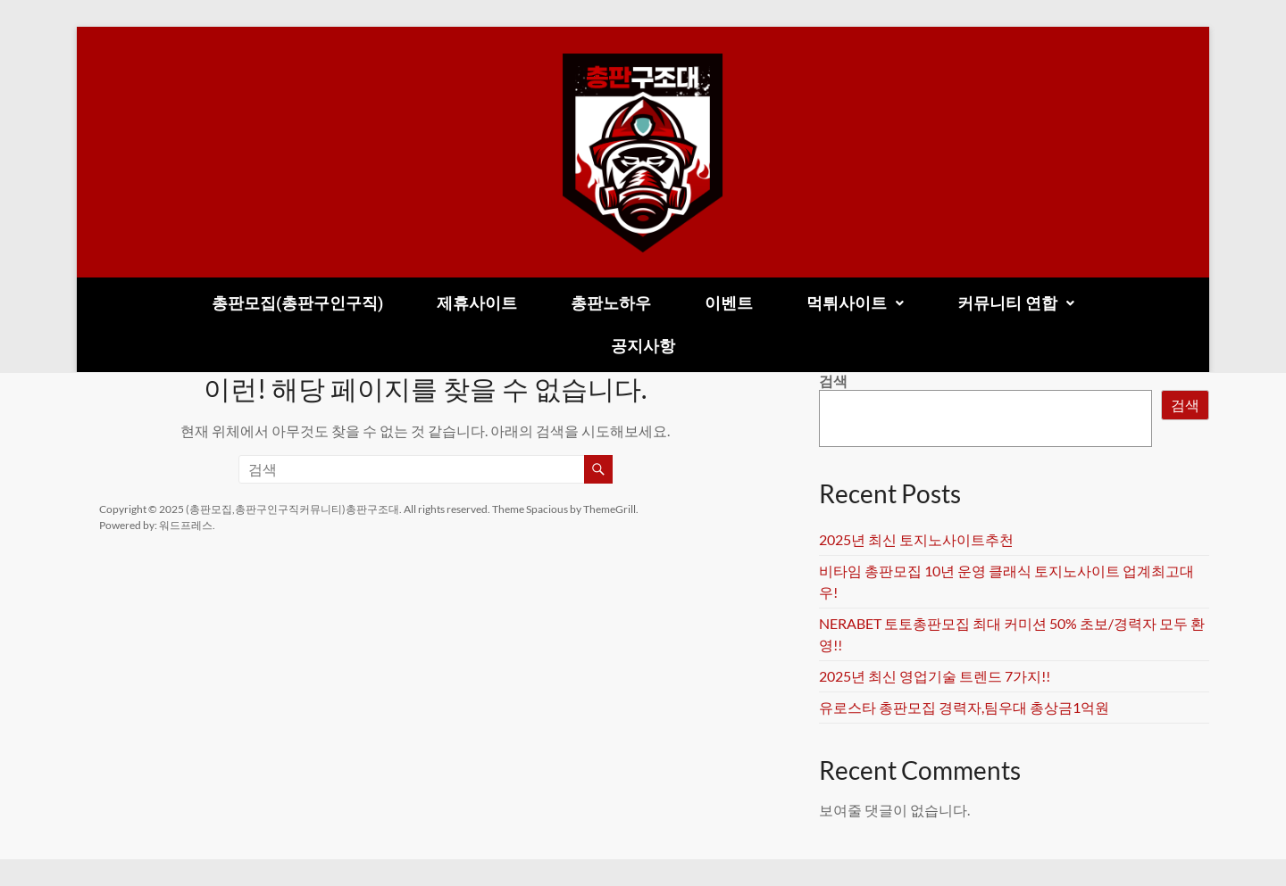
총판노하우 (611, 303)
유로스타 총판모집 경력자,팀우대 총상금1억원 (964, 707)
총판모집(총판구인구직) (297, 303)
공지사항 (643, 345)
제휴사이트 (477, 303)
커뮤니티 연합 (1015, 303)
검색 (833, 380)
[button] (855, 303)
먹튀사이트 (855, 303)
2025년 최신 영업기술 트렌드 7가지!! (934, 675)
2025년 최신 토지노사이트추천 (916, 539)
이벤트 (729, 303)
